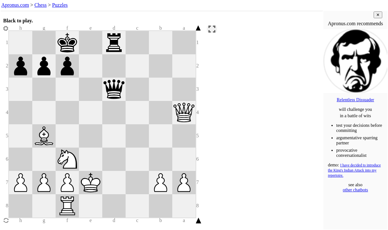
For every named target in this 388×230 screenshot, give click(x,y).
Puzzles (60, 5)
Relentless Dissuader (355, 99)
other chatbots (355, 190)
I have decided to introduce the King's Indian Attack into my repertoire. (354, 170)
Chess (41, 5)
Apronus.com (15, 5)
